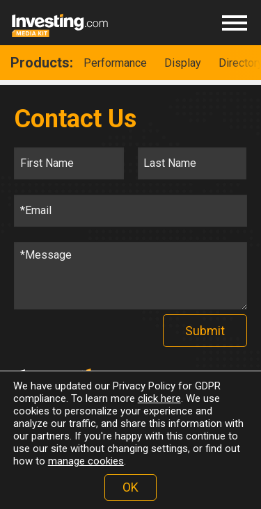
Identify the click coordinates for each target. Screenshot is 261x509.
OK (130, 487)
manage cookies (86, 461)
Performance (115, 63)
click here (159, 398)
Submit (205, 330)
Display (182, 63)
